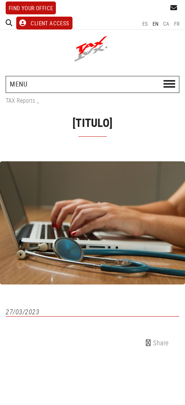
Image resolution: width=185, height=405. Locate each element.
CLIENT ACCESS (44, 23)
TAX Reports (20, 100)
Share (157, 342)
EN (156, 23)
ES (145, 23)
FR (177, 23)
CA (166, 23)
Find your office (31, 8)
